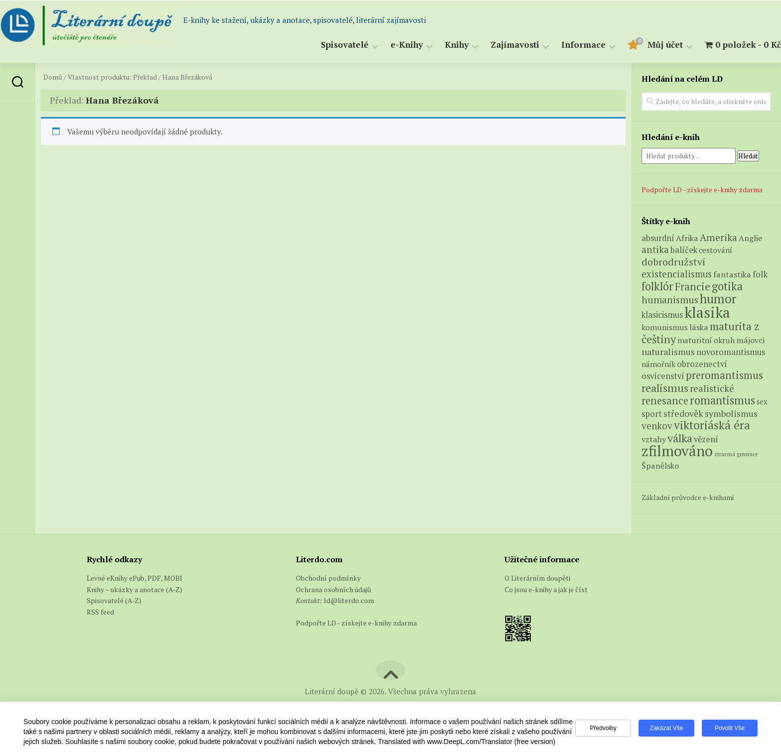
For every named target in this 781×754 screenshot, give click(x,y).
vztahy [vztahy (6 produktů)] (654, 439)
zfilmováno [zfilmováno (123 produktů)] (677, 450)
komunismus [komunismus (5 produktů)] (665, 327)
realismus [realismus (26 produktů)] (665, 387)
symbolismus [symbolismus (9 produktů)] (731, 413)
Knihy (437, 45)
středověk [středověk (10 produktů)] (683, 413)
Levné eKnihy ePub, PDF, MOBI (134, 578)
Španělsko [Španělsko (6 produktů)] (660, 465)
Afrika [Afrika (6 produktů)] (687, 238)
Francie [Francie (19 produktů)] (692, 286)
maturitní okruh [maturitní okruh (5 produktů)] (706, 340)
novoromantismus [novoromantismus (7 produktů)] (730, 352)
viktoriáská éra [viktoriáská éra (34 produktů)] (712, 425)
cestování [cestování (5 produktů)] (715, 250)
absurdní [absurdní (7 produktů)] (658, 238)
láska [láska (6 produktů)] (698, 327)
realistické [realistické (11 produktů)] (712, 388)
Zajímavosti (495, 45)
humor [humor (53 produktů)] (718, 298)
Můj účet (645, 45)
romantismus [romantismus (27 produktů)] (722, 400)
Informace (563, 45)
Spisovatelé (325, 45)
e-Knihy (387, 45)
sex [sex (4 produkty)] (762, 401)
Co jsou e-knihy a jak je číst (546, 589)
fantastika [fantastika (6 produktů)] (732, 274)
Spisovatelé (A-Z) (114, 600)
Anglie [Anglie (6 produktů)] (750, 238)
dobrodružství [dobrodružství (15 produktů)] (673, 261)
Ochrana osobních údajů (333, 589)
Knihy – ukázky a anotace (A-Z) (134, 589)
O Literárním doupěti (537, 578)
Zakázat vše (666, 728)
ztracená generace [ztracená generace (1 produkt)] (736, 454)
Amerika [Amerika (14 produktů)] (718, 237)
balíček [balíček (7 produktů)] (683, 250)
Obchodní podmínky (328, 578)
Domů (52, 77)
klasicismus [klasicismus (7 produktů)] (662, 314)
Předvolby (603, 728)
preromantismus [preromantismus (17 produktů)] (724, 375)
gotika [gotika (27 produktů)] (727, 286)
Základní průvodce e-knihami (688, 497)
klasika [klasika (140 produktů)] (707, 312)
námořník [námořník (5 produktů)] (658, 364)
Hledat (748, 155)
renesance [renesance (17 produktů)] (665, 400)
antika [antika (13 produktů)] (655, 249)
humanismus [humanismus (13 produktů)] (670, 299)
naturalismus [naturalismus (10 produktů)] (668, 352)
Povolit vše (730, 728)
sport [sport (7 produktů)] (652, 413)
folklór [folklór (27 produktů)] (657, 286)
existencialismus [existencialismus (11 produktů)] (677, 274)
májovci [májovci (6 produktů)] (750, 340)
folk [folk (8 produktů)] (760, 274)
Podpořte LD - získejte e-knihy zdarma (702, 189)
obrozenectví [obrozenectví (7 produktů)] (702, 364)
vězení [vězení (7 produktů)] (706, 439)
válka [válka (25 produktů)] (679, 438)
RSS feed (100, 612)
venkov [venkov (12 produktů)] (657, 425)
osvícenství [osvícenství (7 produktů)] (663, 376)
